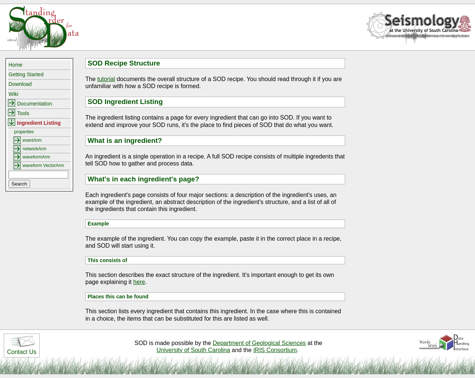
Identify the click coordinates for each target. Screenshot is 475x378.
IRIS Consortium (275, 350)
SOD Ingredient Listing (125, 102)
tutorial (106, 79)
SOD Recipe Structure (124, 63)
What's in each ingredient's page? (143, 179)
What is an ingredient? (125, 140)
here (139, 282)
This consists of (107, 260)
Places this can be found (118, 297)
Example (98, 224)
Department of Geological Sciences (259, 343)
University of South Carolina (193, 350)
